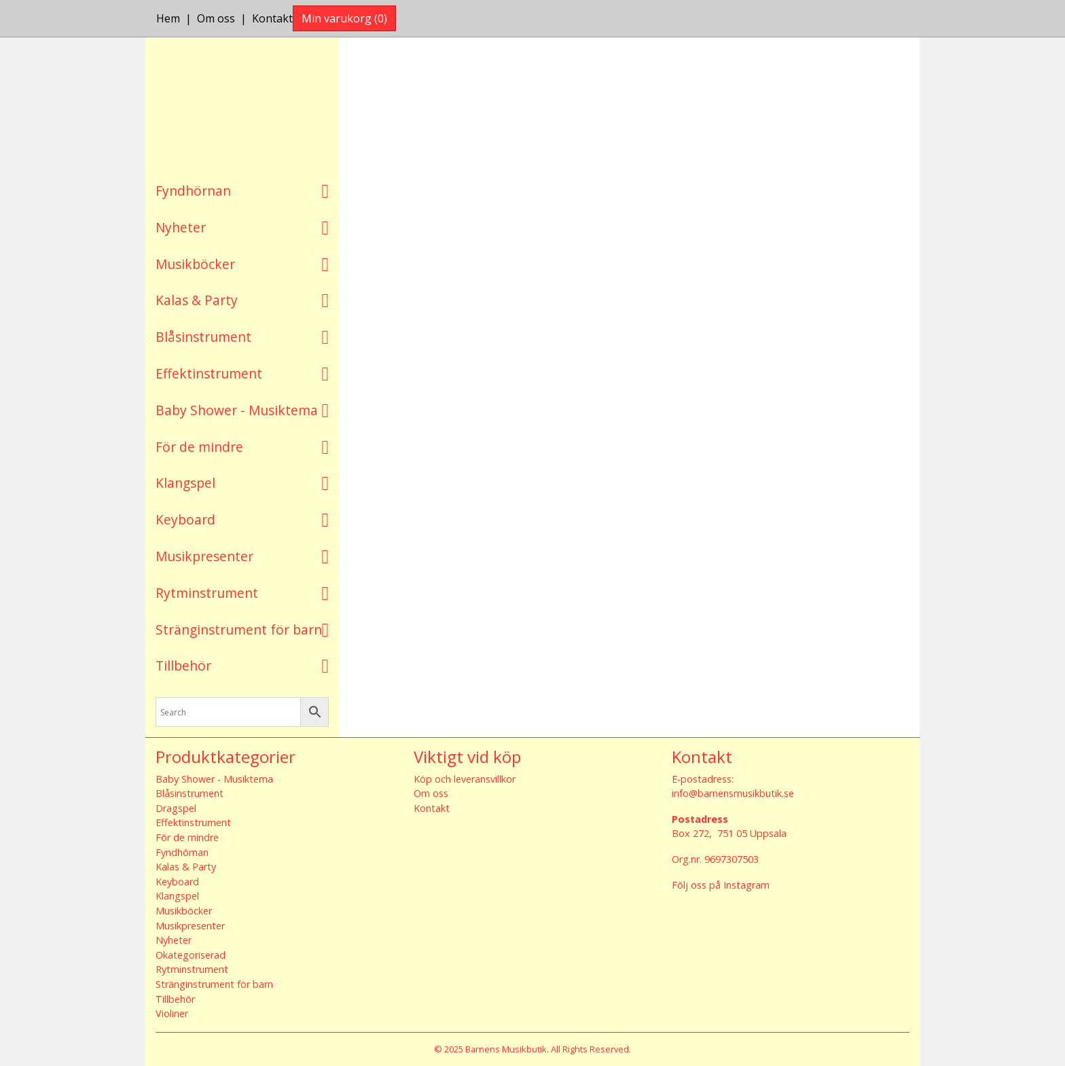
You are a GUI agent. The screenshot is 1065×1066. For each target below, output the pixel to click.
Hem (168, 18)
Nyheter (181, 227)
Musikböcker (195, 264)
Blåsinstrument (203, 336)
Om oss (216, 18)
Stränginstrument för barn (239, 629)
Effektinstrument (209, 373)
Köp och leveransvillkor (465, 778)
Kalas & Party (197, 300)
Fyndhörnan (193, 190)
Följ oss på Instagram (721, 884)
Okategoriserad (190, 954)
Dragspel (176, 808)
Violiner (172, 1013)
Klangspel (185, 483)
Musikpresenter (204, 556)
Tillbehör (183, 665)
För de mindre (199, 447)
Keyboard (185, 519)
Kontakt (272, 18)
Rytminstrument (207, 593)
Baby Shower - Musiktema (237, 410)
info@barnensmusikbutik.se (733, 793)
